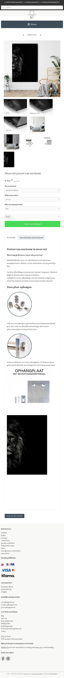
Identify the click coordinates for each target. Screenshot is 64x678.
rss (30, 674)
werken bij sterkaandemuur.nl (11, 629)
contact (3, 631)
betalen (3, 535)
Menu (32, 24)
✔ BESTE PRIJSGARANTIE (13, 2)
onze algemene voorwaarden (10, 551)
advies (3, 548)
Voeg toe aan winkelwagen (32, 224)
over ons (4, 618)
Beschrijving (11, 237)
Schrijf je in (5, 647)
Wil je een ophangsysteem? (14, 204)
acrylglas (4, 592)
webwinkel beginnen (37, 674)
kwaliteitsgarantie (7, 626)
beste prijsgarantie (7, 621)
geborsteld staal (6, 589)
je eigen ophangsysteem (9, 605)
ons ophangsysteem (7, 602)
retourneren (5, 540)
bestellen (4, 533)
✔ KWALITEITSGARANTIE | (50, 2)
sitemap (26, 674)
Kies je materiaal (10, 186)
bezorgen (4, 538)
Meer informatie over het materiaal (31, 237)
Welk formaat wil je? (11, 195)
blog (2, 616)
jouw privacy (5, 553)
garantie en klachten (8, 543)
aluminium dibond (7, 587)
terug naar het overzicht (15, 516)
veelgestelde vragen (7, 546)
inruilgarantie (5, 623)
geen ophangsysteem (8, 607)
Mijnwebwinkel (53, 674)
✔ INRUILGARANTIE (31, 2)
